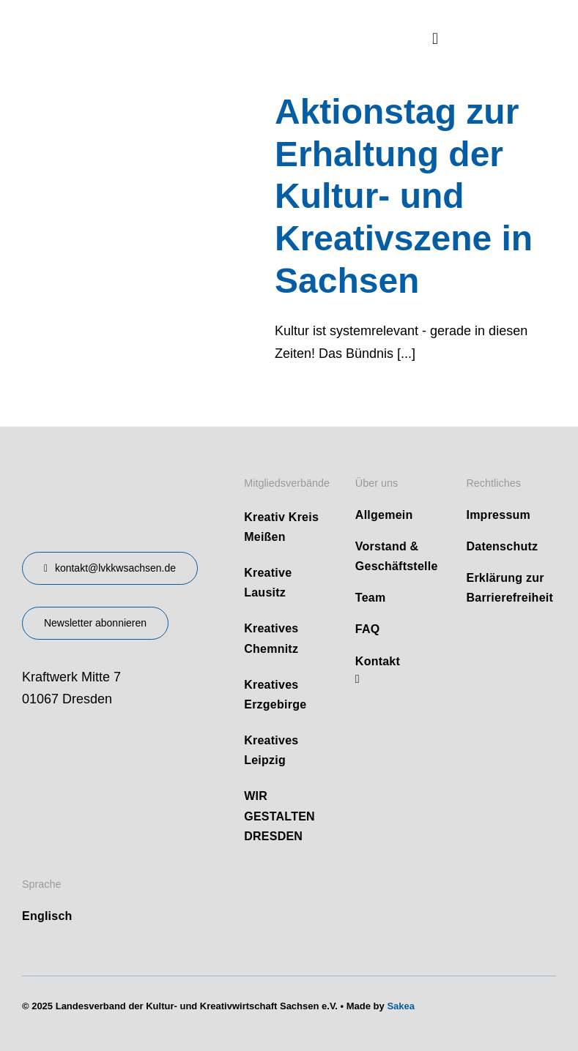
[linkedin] (357, 679)
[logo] (132, 21)
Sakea (401, 1005)
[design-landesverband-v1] (97, 470)
